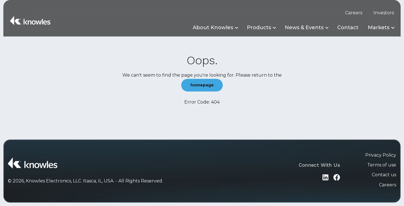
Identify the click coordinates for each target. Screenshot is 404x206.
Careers (353, 12)
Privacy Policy (380, 155)
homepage (202, 85)
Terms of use (381, 165)
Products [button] (259, 27)
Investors (383, 12)
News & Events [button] (304, 27)
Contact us (384, 174)
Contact (348, 27)
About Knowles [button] (213, 27)
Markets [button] (378, 27)
